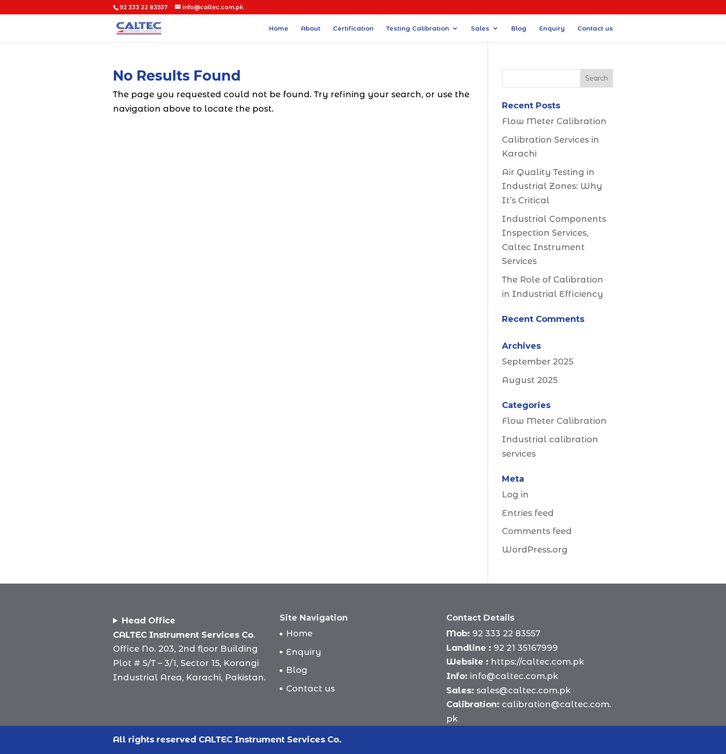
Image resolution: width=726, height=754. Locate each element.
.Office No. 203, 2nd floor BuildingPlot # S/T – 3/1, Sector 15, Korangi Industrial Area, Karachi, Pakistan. (189, 649)
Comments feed (537, 531)
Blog (518, 28)
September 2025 (537, 362)
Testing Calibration (417, 28)
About (310, 28)
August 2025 (529, 380)
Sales (480, 28)
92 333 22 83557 (506, 633)
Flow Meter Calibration (554, 121)
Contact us (595, 28)
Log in (515, 495)
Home (278, 28)
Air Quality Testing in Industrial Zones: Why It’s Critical (552, 186)
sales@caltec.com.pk (523, 690)
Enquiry (552, 28)
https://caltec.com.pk (537, 662)
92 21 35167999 (526, 648)
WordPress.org (535, 550)
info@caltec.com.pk (514, 676)
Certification (353, 28)
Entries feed (528, 513)
